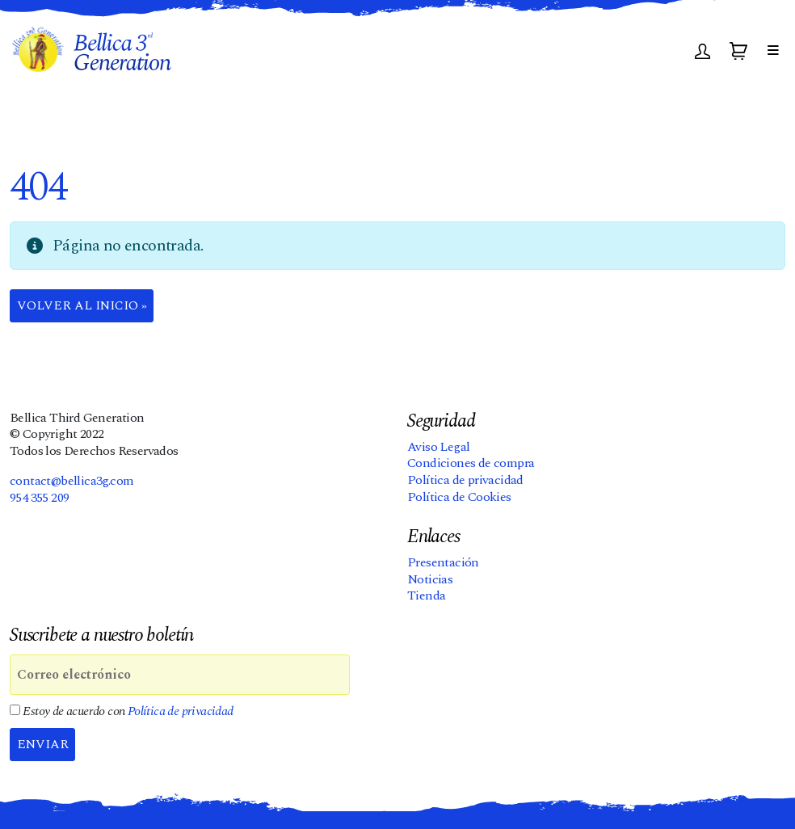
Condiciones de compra (470, 463)
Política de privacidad (465, 480)
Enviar (43, 745)
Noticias (429, 579)
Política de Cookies (459, 497)
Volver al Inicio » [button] (83, 306)
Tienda (426, 596)
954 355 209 (39, 497)
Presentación (443, 562)
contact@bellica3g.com (71, 480)
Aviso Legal (438, 447)
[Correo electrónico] (180, 675)
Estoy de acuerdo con (121, 712)
